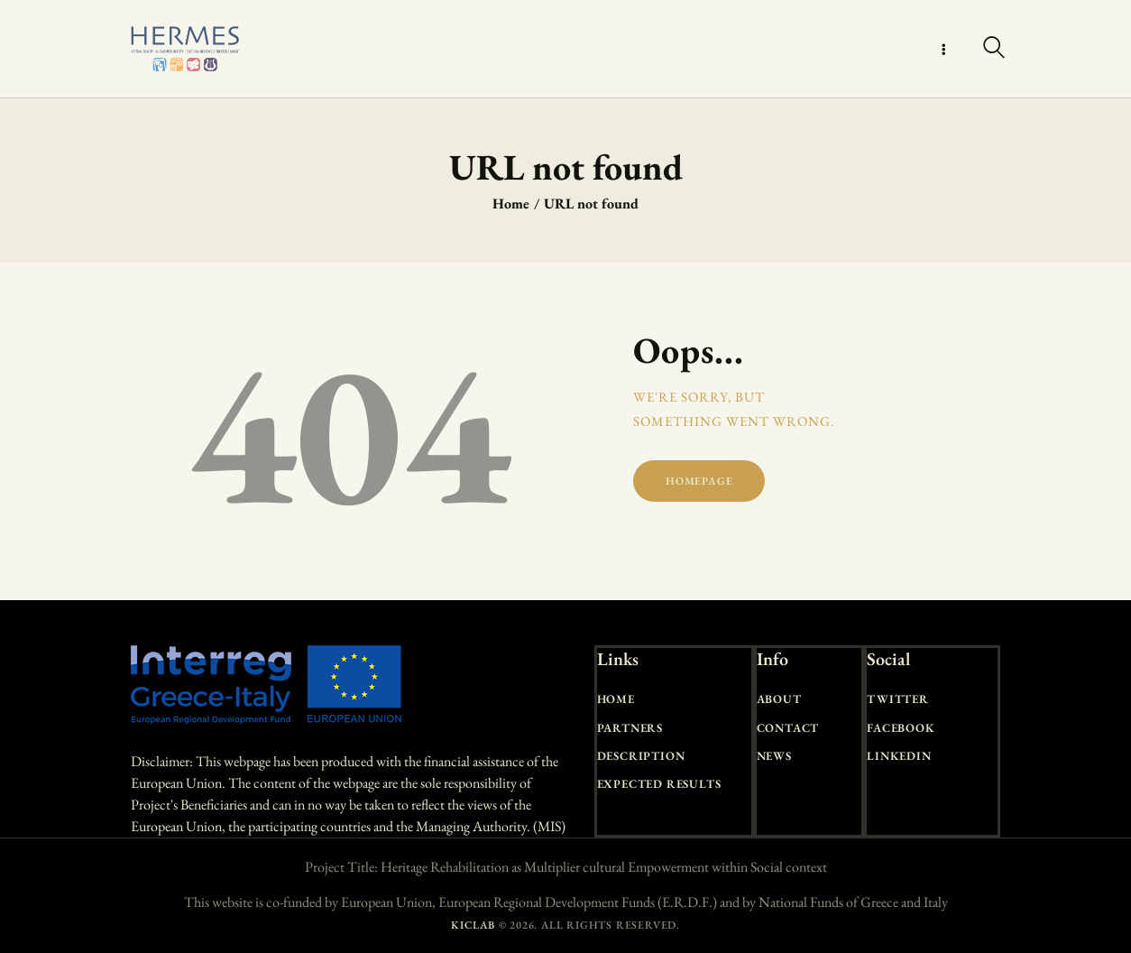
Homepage (699, 481)
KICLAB (473, 925)
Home (510, 203)
